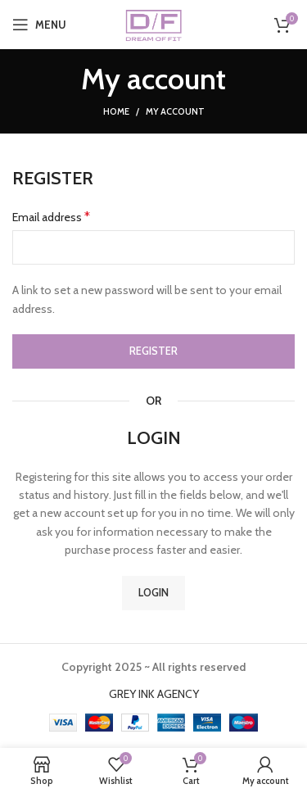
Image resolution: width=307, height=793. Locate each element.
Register (153, 350)
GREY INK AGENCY (154, 694)
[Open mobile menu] (39, 24)
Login (153, 592)
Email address (51, 216)
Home (116, 111)
